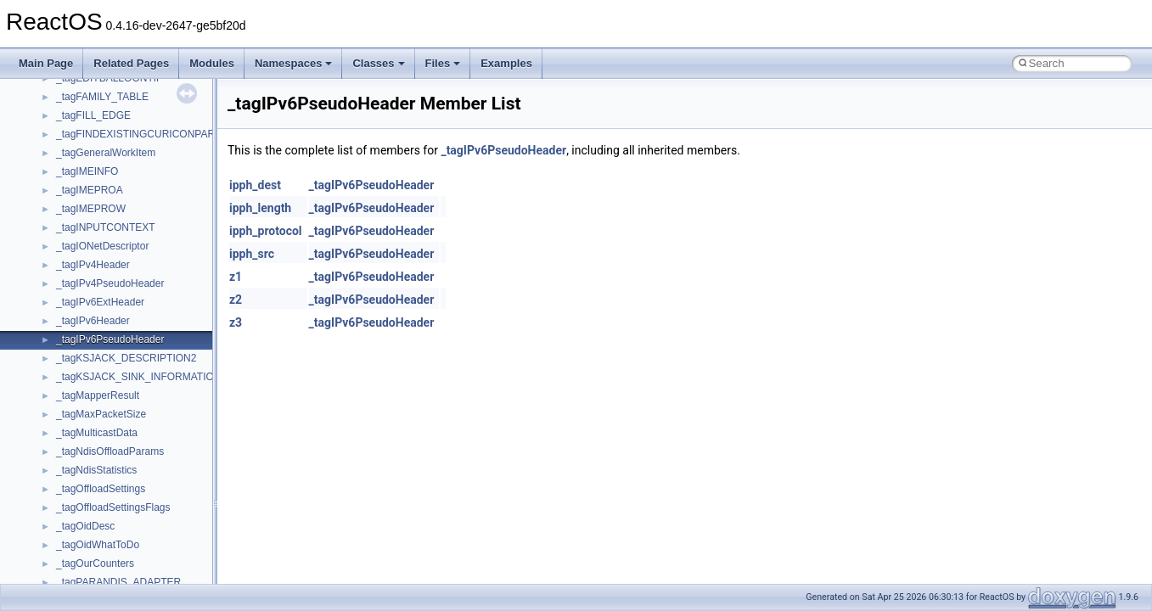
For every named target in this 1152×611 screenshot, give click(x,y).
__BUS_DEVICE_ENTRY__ (119, 361)
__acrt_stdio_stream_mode (117, 100)
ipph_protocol (265, 231)
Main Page (46, 63)
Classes (378, 63)
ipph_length (260, 208)
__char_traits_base (99, 492)
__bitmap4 (80, 249)
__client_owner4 (93, 529)
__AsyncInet (84, 156)
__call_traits (83, 417)
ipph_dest (255, 185)
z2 (235, 299)
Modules (211, 63)
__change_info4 (92, 473)
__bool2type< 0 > (95, 287)
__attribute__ (85, 175)
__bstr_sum (83, 324)
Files (443, 63)
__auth (71, 193)
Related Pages (131, 63)
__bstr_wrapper (91, 343)
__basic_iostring (93, 212)
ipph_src (251, 254)
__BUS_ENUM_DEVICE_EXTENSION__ (150, 380)
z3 (235, 322)
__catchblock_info (97, 436)
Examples (506, 63)
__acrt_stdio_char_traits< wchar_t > (137, 81)
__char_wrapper (93, 511)
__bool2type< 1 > (95, 305)
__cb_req (77, 455)
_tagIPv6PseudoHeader (503, 150)
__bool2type (83, 268)
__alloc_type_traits (98, 137)
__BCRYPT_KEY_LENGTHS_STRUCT (145, 231)
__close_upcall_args (102, 548)
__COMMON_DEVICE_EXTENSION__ (145, 567)
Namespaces (294, 63)
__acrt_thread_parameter (113, 119)
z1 (235, 276)
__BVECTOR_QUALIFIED (116, 399)
